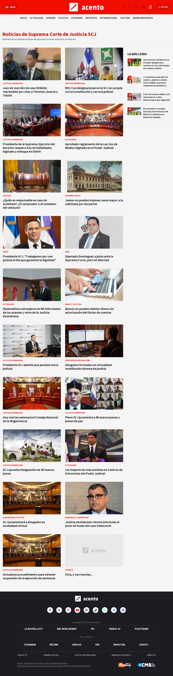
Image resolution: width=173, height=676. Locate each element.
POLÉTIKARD (141, 629)
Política (63, 18)
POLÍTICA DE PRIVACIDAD (85, 655)
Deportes (91, 18)
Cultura (125, 18)
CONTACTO (22, 655)
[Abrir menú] (10, 7)
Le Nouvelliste (34, 629)
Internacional (108, 18)
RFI (92, 629)
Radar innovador (143, 18)
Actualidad (36, 18)
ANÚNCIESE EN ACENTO (121, 655)
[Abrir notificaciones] (150, 7)
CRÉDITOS (151, 655)
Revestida (119, 645)
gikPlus (76, 645)
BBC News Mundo (67, 629)
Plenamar (30, 645)
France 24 (114, 629)
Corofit (144, 645)
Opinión (50, 18)
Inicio (23, 18)
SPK (97, 645)
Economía (77, 18)
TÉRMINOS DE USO (51, 655)
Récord (54, 645)
